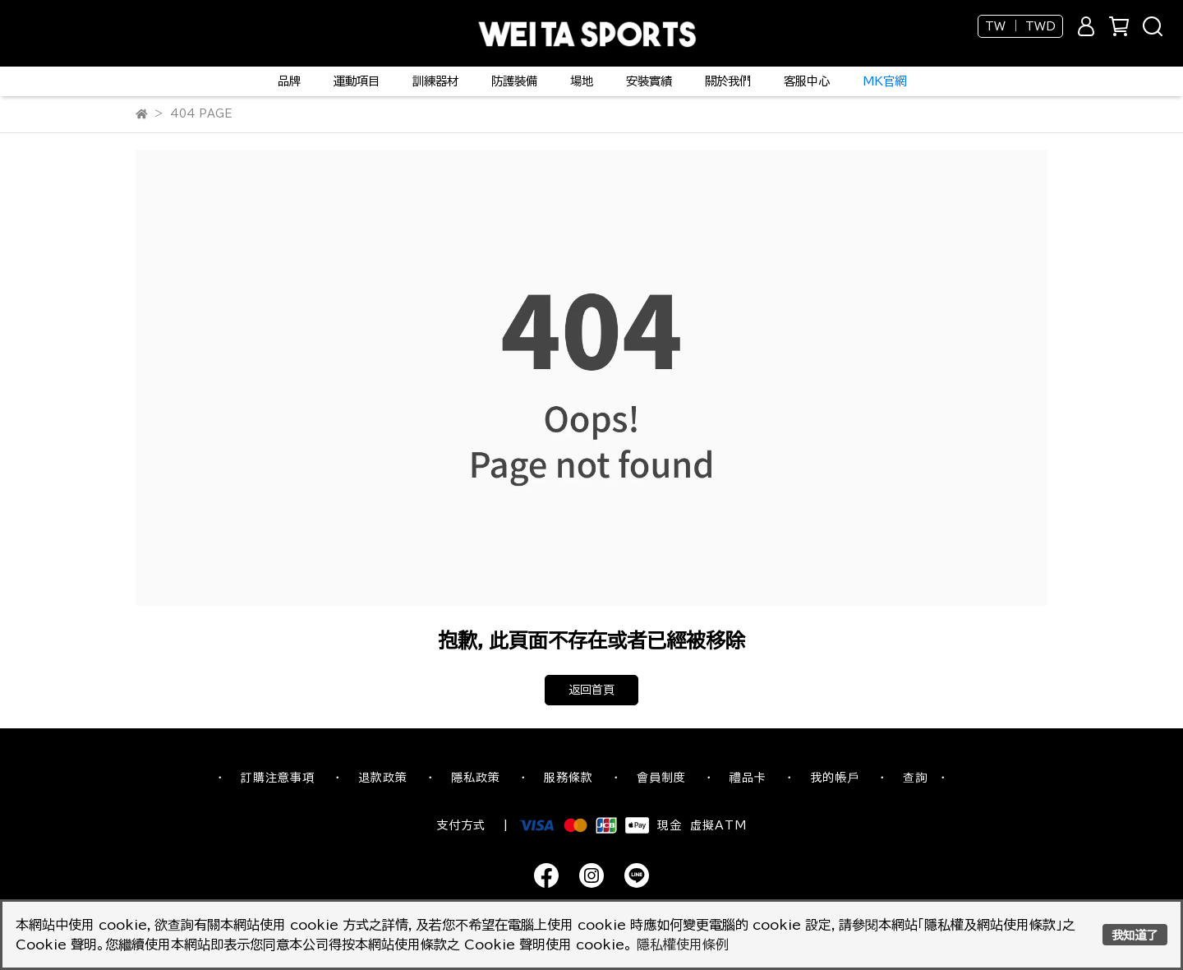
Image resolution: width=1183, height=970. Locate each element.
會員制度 (661, 777)
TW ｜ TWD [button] (1020, 26)
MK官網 (884, 81)
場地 (581, 81)
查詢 (915, 777)
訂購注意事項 (278, 777)
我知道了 (1135, 935)
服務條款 (568, 777)
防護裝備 (514, 81)
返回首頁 (591, 689)
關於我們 (728, 81)
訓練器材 (435, 81)
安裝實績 (649, 81)
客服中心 (807, 81)
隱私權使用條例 (683, 944)
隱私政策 (475, 777)
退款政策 (382, 777)
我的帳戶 (834, 777)
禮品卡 (748, 777)
